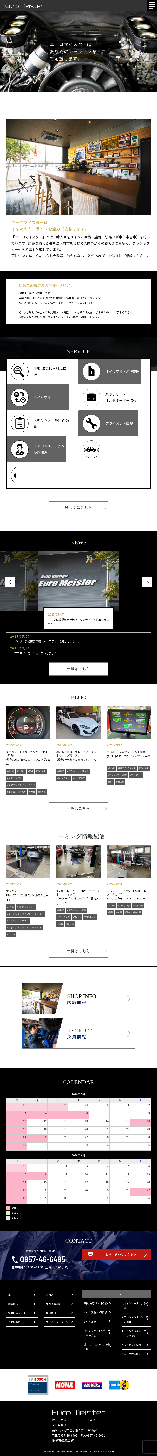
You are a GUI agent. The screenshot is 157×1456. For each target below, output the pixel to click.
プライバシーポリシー (58, 1322)
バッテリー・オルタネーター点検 (97, 1333)
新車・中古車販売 (131, 1354)
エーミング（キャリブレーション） (135, 1333)
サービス (116, 1294)
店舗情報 (13, 1304)
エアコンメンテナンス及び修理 (135, 1319)
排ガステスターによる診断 (97, 1347)
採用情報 (51, 1313)
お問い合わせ (15, 1322)
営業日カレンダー (18, 1313)
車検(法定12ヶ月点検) (96, 1303)
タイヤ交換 (90, 1321)
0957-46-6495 (42, 1259)
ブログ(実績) (53, 1304)
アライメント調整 (131, 1344)
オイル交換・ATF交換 (95, 1312)
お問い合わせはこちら (120, 1254)
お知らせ (51, 1295)
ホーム (12, 1295)
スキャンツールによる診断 (135, 1305)
